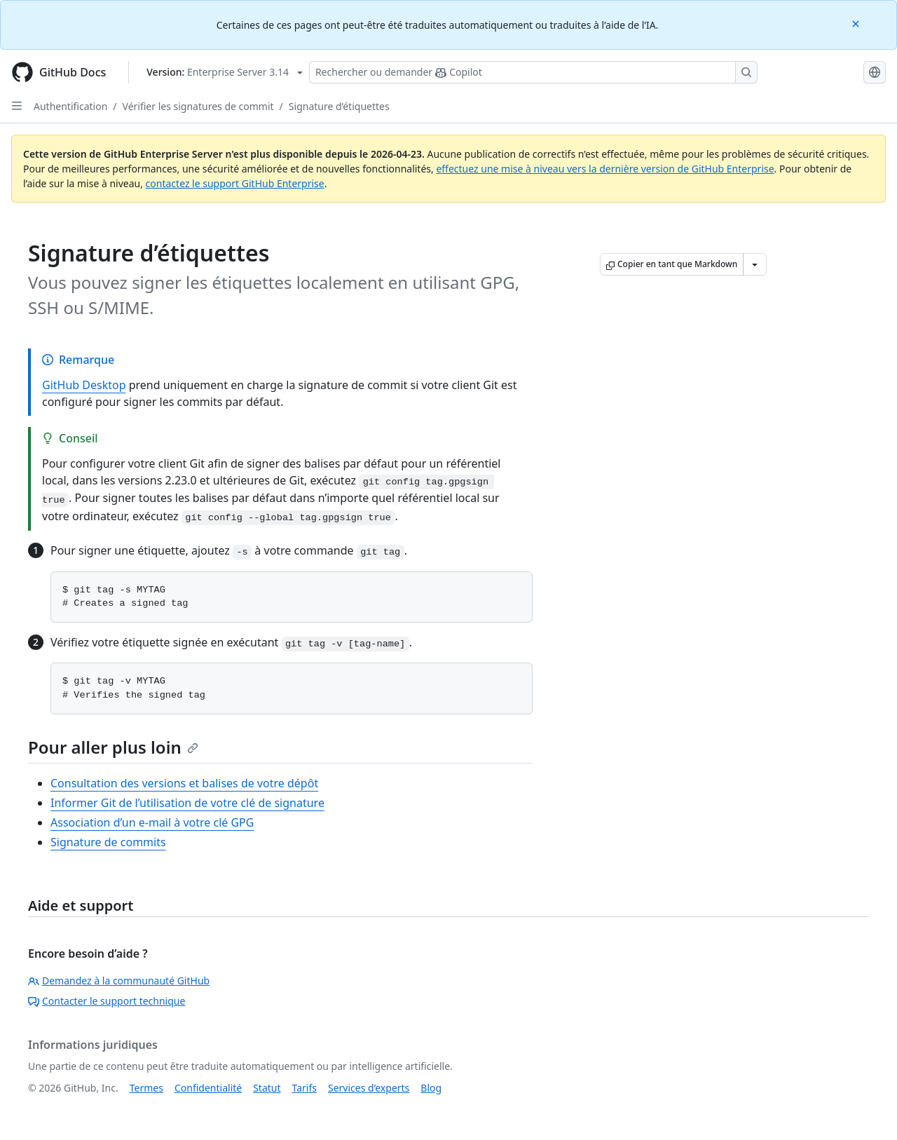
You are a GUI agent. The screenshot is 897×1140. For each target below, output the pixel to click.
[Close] (857, 23)
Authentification (70, 106)
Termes (146, 1087)
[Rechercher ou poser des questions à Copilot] (533, 72)
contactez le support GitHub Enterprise (235, 183)
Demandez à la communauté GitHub (119, 980)
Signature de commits (108, 842)
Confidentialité (208, 1087)
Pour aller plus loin (113, 747)
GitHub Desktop (84, 385)
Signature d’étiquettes (339, 106)
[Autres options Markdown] (755, 264)
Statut (266, 1087)
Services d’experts (368, 1087)
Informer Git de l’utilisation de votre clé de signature (187, 802)
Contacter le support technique (106, 1000)
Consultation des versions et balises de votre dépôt (184, 783)
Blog (430, 1087)
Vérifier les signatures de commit (198, 106)
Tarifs (304, 1087)
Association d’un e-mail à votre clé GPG (152, 822)
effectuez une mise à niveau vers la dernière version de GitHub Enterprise (605, 168)
